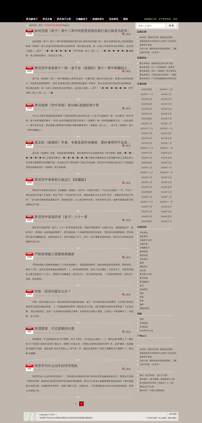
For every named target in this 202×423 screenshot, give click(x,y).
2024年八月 (166, 94)
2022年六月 (146, 114)
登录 (142, 319)
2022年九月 (146, 109)
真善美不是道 (146, 45)
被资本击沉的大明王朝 (162, 63)
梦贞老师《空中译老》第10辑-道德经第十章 (67, 105)
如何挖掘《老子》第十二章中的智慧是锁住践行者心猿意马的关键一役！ (88, 30)
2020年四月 (146, 163)
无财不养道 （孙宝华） (150, 52)
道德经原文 (98, 19)
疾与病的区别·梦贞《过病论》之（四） (157, 383)
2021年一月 (166, 143)
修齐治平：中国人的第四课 (152, 390)
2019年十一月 (166, 172)
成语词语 (144, 255)
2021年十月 (146, 133)
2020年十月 (146, 153)
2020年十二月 (146, 148)
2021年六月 (146, 138)
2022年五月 (166, 114)
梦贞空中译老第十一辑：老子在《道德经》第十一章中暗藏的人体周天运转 (89, 68)
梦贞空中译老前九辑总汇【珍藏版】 (61, 179)
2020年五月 (166, 158)
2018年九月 (166, 207)
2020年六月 (146, 158)
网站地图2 (172, 418)
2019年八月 (146, 182)
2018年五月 (166, 216)
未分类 (143, 270)
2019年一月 (166, 197)
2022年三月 (166, 119)
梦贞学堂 (43, 8)
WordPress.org (146, 330)
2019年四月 (146, 192)
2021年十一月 (166, 128)
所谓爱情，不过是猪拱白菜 (54, 328)
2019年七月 (166, 182)
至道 (53, 258)
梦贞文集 (47, 19)
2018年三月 (166, 221)
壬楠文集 (144, 244)
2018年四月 (146, 221)
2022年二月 (146, 123)
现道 (142, 293)
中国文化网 (152, 418)
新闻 (142, 263)
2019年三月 (166, 192)
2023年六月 (166, 99)
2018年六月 (146, 216)
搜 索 (171, 25)
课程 (125, 19)
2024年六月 (146, 99)
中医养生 (144, 232)
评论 (144, 327)
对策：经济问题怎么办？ (53, 291)
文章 (144, 323)
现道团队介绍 (150, 19)
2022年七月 (166, 109)
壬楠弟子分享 (146, 240)
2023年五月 (146, 104)
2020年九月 (166, 153)
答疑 (142, 297)
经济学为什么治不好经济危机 (56, 365)
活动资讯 (113, 19)
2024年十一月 (146, 94)
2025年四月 (146, 89)
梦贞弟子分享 (64, 19)
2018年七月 (166, 211)
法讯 (142, 285)
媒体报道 (144, 251)
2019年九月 (166, 177)
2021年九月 (166, 133)
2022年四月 (146, 119)
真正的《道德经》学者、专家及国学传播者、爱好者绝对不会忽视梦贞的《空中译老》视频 (101, 142)
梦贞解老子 (32, 19)
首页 (175, 19)
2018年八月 (146, 211)
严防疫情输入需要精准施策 (54, 254)
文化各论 (144, 259)
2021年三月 (146, 143)
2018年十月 (146, 207)
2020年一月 (166, 167)
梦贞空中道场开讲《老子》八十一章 (61, 217)
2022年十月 (166, 104)
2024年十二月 (166, 89)
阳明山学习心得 (147, 386)
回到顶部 (173, 414)
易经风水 (144, 266)
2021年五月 (166, 138)
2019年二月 (146, 197)
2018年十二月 (146, 202)
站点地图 (162, 418)
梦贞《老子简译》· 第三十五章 (153, 375)
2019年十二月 (146, 172)
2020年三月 (166, 163)
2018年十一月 (166, 202)
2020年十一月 (166, 148)
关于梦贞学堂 (165, 19)
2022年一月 (166, 123)
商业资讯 (144, 236)
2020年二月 (146, 167)
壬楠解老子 (82, 19)
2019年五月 (166, 187)
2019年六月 (146, 187)
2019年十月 (146, 177)
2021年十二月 (146, 128)
